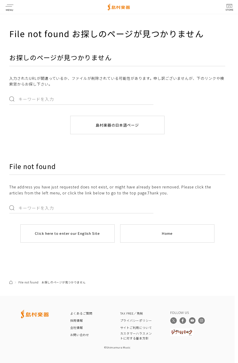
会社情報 (76, 327)
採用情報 (76, 320)
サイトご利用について (136, 327)
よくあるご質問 (81, 313)
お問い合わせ (79, 335)
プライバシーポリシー (136, 320)
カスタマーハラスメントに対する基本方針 (136, 335)
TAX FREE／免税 (131, 313)
